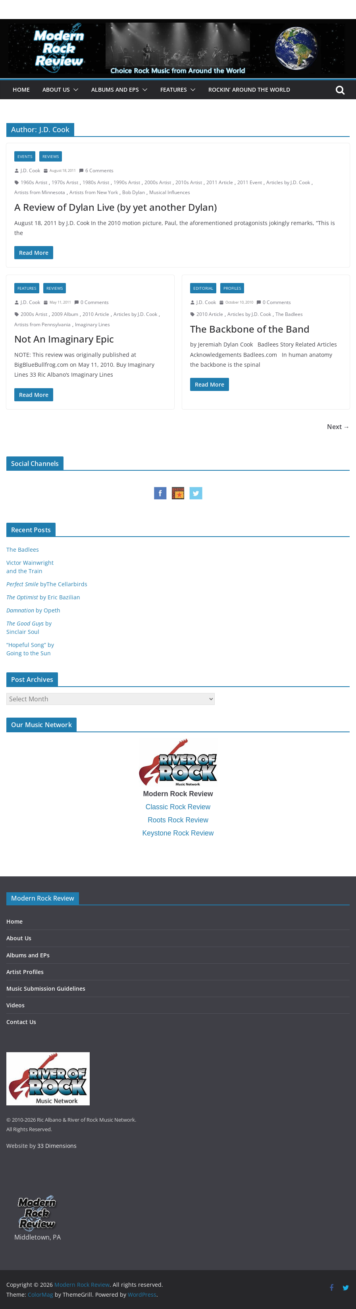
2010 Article (96, 314)
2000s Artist (157, 182)
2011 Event (249, 182)
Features (173, 89)
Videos (15, 1005)
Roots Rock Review (178, 820)
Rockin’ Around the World (249, 89)
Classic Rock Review (178, 807)
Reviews (50, 156)
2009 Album (65, 314)
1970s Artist (65, 182)
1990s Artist (127, 182)
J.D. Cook (30, 170)
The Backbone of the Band (250, 328)
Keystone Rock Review (178, 833)
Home (21, 89)
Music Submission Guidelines (45, 988)
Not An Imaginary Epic (64, 338)
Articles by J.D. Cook (288, 182)
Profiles (232, 288)
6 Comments (96, 170)
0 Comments (91, 302)
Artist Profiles (25, 972)
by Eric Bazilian (43, 597)
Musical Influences (169, 192)
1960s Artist (34, 182)
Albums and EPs (115, 89)
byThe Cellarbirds (46, 584)
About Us (56, 89)
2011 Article (219, 182)
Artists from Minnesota (39, 192)
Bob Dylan (133, 192)
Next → (338, 426)
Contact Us (21, 1022)
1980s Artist (96, 182)
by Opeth (33, 610)
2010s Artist (188, 182)
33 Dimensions (57, 1145)
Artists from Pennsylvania (42, 324)
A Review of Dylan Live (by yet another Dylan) (115, 207)
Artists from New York (93, 192)
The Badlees (289, 314)
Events (24, 156)
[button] (74, 89)
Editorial (203, 288)
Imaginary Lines (92, 324)
